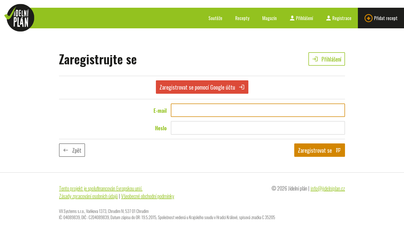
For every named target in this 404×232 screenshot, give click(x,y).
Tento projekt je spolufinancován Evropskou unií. (100, 188)
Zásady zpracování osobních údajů (88, 196)
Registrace (338, 18)
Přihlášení (301, 18)
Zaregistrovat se (319, 150)
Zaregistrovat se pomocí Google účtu (202, 87)
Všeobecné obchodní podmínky (147, 196)
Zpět (72, 150)
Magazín (269, 18)
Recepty (242, 18)
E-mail (160, 110)
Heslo (161, 128)
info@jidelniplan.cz (327, 188)
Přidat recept (381, 18)
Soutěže (215, 18)
